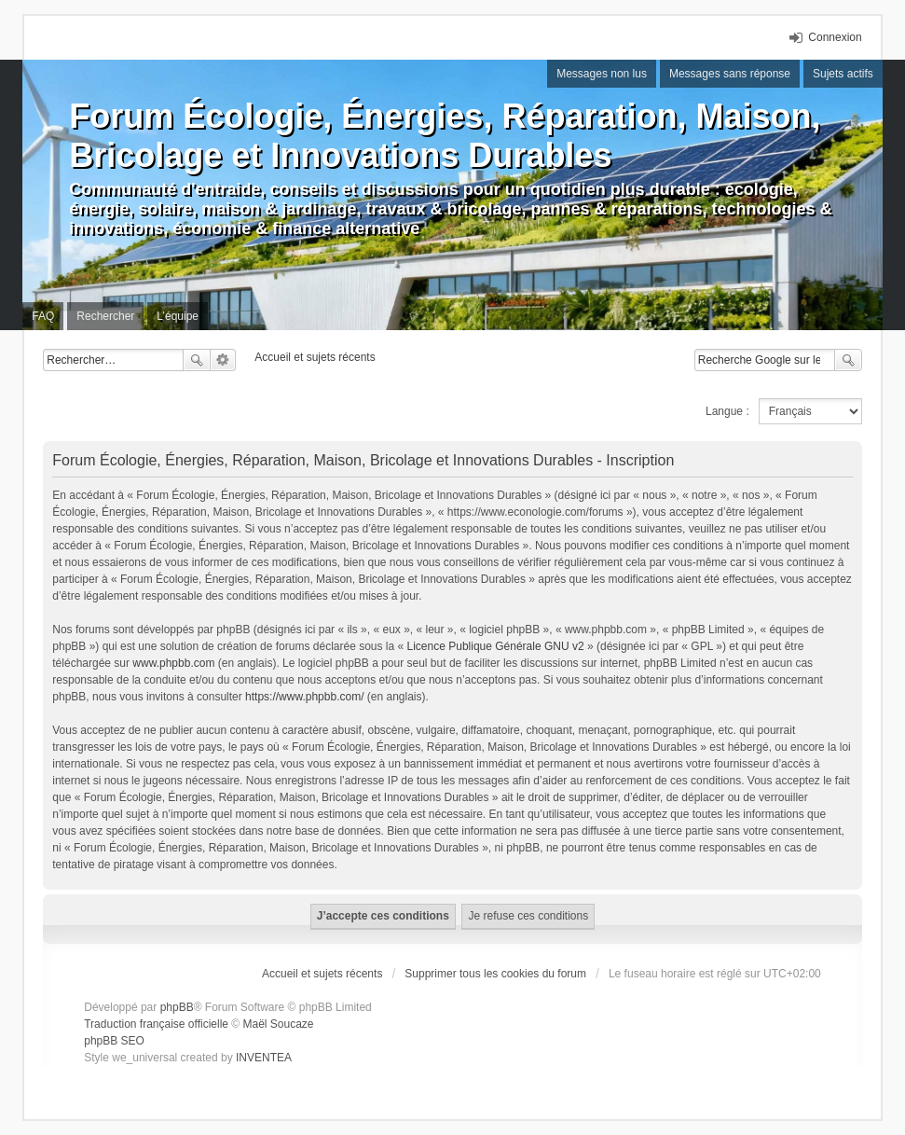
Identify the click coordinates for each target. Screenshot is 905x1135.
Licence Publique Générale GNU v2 (495, 646)
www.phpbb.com (173, 663)
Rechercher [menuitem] (105, 316)
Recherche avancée (223, 360)
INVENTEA (264, 1057)
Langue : (727, 411)
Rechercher (197, 360)
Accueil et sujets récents (322, 973)
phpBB (177, 1007)
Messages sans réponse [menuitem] (729, 73)
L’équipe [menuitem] (178, 316)
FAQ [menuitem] (43, 316)
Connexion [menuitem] (834, 37)
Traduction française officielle (156, 1024)
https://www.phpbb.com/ (304, 696)
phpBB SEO (114, 1040)
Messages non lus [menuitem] (601, 73)
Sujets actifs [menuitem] (843, 73)
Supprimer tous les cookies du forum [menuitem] (495, 973)
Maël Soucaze (278, 1024)
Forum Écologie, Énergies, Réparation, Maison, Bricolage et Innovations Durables (444, 135)
